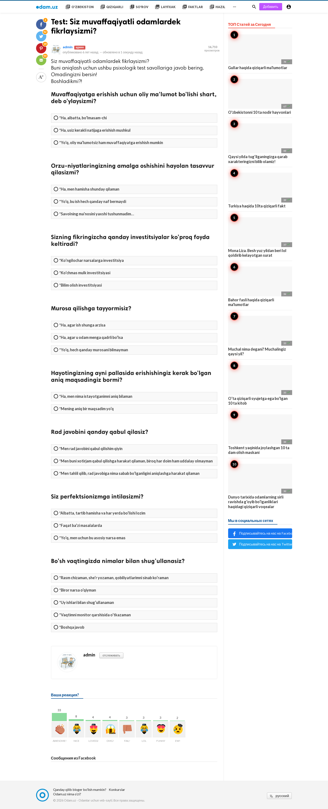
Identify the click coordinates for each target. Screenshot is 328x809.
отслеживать (111, 655)
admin (68, 47)
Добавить (270, 6)
